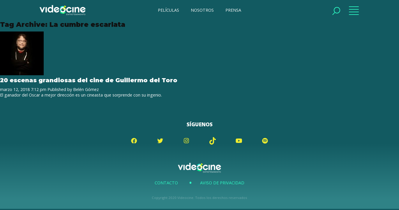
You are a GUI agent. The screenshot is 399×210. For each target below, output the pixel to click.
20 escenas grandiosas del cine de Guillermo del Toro (88, 80)
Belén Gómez (86, 89)
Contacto (166, 183)
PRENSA (233, 10)
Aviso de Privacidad (222, 183)
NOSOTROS (202, 10)
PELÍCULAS (168, 10)
